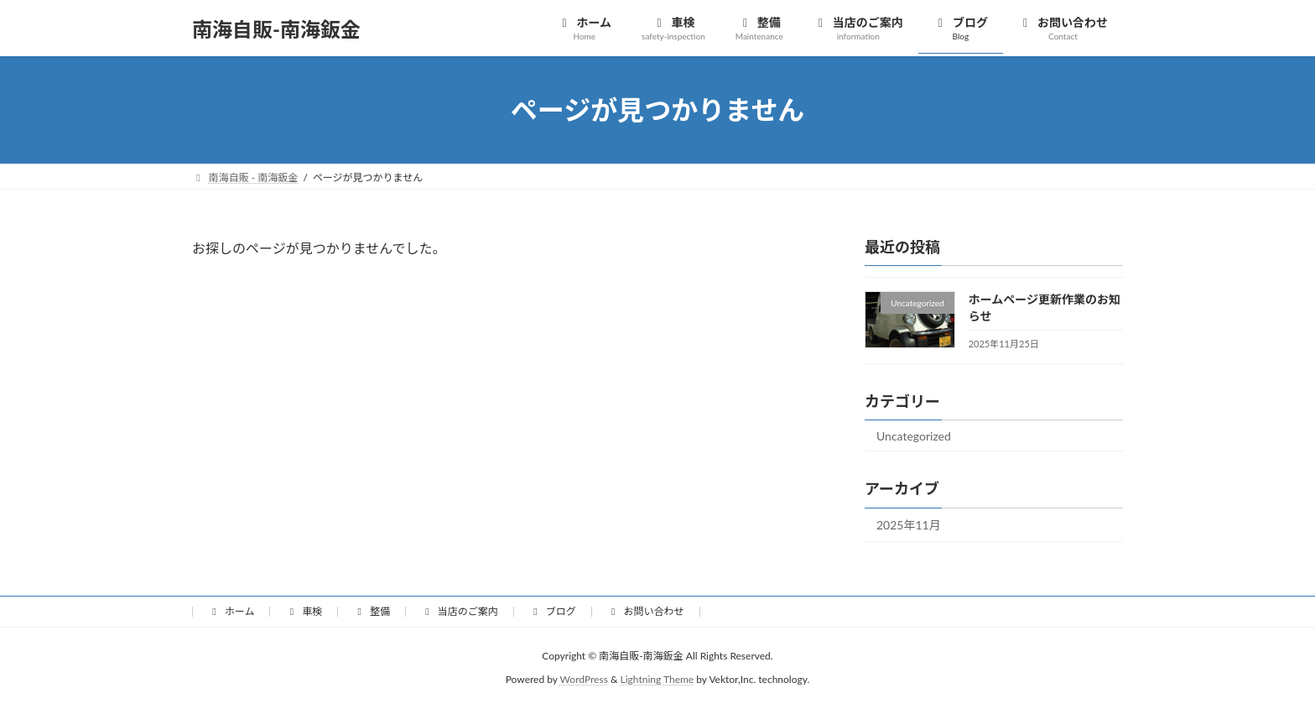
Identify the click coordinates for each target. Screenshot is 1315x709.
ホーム (231, 611)
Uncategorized (913, 436)
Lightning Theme (657, 680)
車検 (303, 611)
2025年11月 (908, 526)
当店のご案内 (459, 611)
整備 (371, 611)
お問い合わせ (645, 611)
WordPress (584, 680)
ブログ (552, 611)
